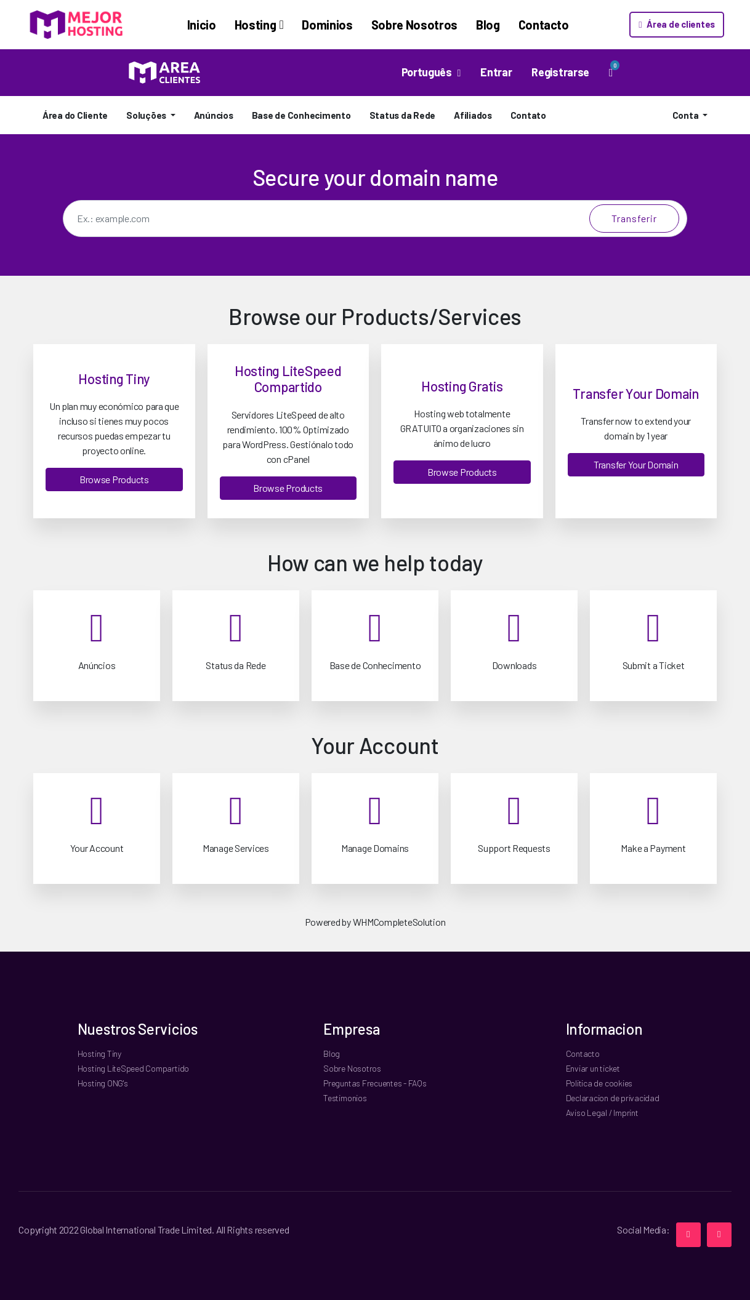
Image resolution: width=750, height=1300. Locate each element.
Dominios (307, 24)
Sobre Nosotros (394, 24)
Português (427, 72)
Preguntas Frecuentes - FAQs (375, 1083)
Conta (686, 115)
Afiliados (473, 115)
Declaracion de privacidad (612, 1098)
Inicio (181, 24)
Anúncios (213, 115)
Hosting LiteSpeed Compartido (133, 1068)
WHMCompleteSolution (399, 922)
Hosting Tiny (99, 1053)
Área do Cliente (75, 115)
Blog (468, 24)
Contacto (523, 24)
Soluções (147, 115)
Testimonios (344, 1098)
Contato (528, 115)
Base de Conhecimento (301, 115)
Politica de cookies (599, 1083)
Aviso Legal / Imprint (602, 1112)
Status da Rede (402, 115)
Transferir (634, 218)
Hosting (235, 24)
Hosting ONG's (103, 1083)
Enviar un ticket (593, 1068)
